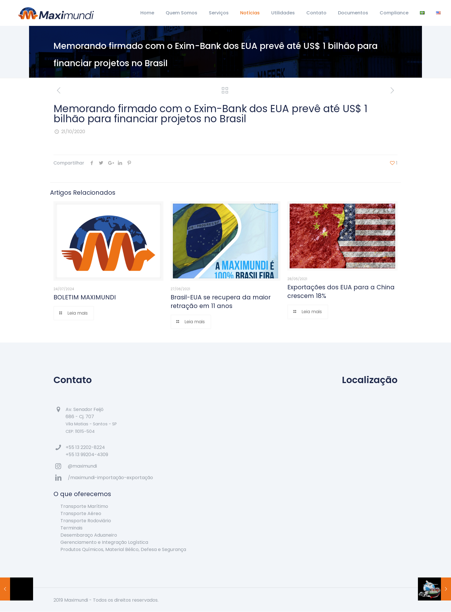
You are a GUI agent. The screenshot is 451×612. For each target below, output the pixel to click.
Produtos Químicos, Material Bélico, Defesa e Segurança (123, 549)
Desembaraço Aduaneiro (88, 535)
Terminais (71, 528)
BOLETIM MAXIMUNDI (84, 297)
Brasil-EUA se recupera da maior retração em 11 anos (221, 301)
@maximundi (82, 466)
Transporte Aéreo (80, 513)
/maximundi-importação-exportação (110, 478)
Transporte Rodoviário (85, 521)
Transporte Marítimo (84, 506)
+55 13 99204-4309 (87, 455)
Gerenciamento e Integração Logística (104, 542)
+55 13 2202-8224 (85, 447)
